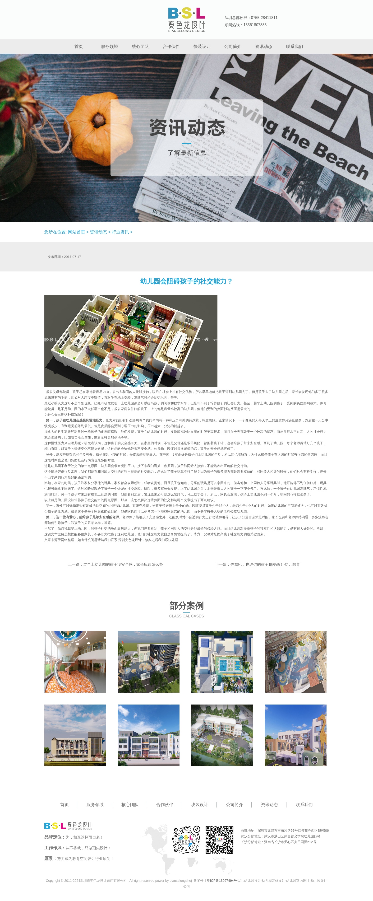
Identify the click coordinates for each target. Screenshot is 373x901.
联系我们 (294, 46)
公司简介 (232, 46)
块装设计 (199, 804)
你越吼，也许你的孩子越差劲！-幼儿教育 (265, 564)
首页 (78, 46)
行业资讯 (120, 232)
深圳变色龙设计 (130, 540)
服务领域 (109, 46)
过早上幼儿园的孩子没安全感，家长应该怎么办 (123, 564)
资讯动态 (263, 46)
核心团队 (140, 46)
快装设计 (202, 46)
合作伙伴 (171, 46)
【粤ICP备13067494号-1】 (223, 880)
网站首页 (76, 232)
